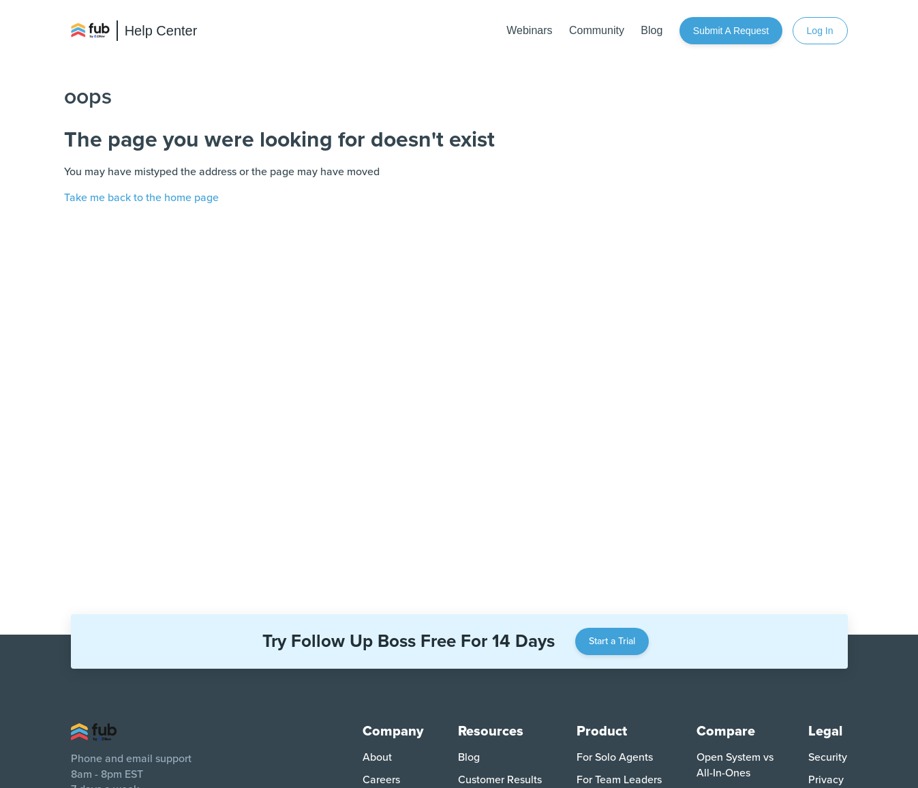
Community (596, 30)
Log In (820, 30)
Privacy (826, 780)
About (377, 757)
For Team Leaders (619, 780)
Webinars (529, 30)
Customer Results (500, 780)
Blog (651, 30)
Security (827, 757)
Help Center (161, 30)
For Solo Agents (615, 757)
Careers (381, 780)
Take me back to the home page (141, 197)
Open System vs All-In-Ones (735, 765)
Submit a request (731, 30)
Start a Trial (612, 641)
